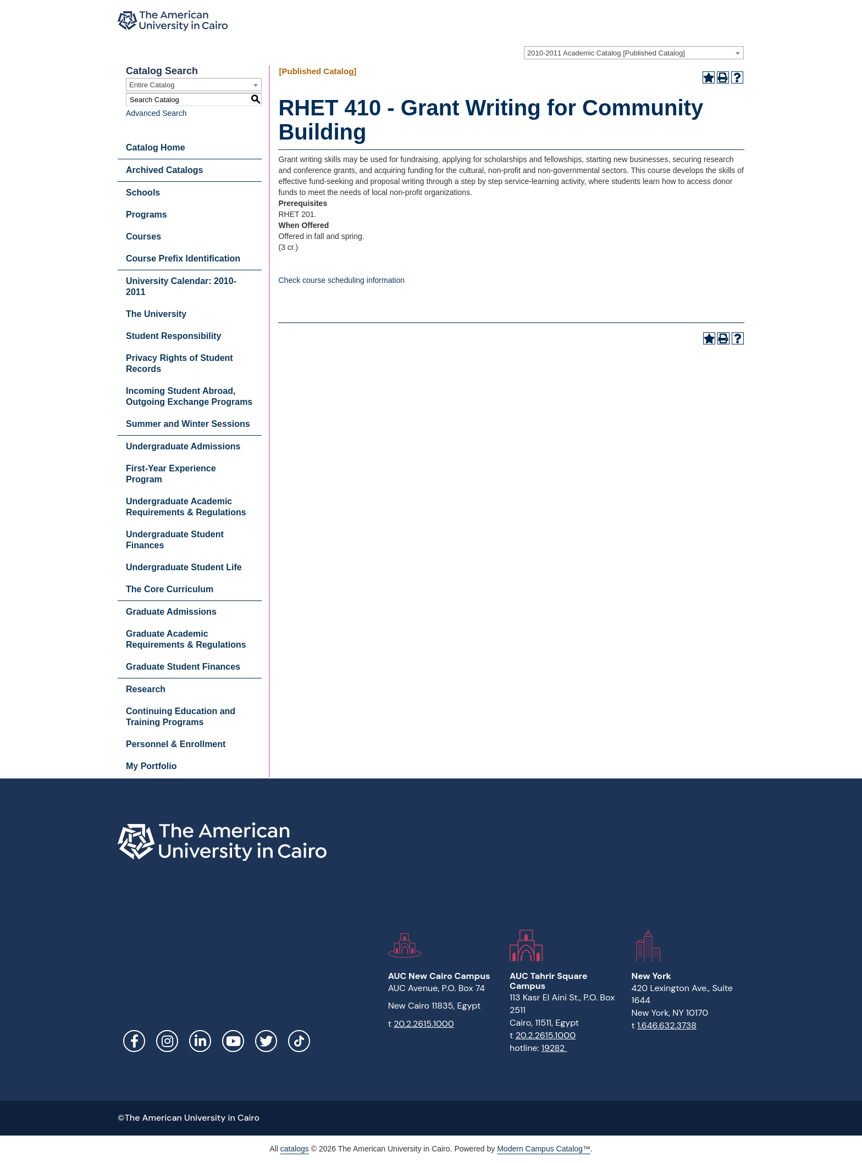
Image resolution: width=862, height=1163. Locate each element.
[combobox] (634, 52)
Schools (143, 192)
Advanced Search (156, 113)
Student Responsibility (173, 336)
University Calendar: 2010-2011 (181, 286)
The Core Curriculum (169, 589)
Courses (143, 236)
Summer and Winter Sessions (188, 424)
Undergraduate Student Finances (175, 540)
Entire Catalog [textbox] (151, 85)
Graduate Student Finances (183, 666)
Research (145, 689)
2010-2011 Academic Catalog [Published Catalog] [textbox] (606, 53)
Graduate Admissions (171, 611)
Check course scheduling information (341, 280)
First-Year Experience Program (171, 474)
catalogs (294, 1148)
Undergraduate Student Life (184, 567)
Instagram (167, 1041)
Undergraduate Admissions (183, 446)
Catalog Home (155, 147)
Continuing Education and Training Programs (180, 716)
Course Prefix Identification (183, 258)
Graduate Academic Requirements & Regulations (186, 639)
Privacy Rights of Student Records (179, 363)
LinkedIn (200, 1041)
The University (156, 314)
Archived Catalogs (164, 170)
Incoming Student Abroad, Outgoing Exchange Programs (189, 396)
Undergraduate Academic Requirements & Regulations (186, 507)
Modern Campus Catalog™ (543, 1148)
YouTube (233, 1041)
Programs (146, 214)
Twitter (266, 1041)
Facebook (134, 1041)
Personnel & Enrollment (175, 744)
